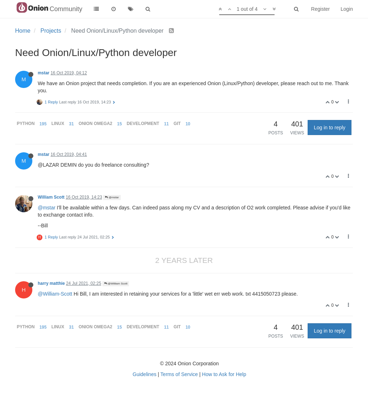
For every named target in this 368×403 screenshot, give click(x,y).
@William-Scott (55, 294)
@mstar (112, 197)
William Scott (51, 197)
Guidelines (144, 374)
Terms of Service (179, 374)
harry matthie (51, 283)
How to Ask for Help (224, 374)
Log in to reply (329, 127)
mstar (43, 72)
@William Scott (116, 283)
